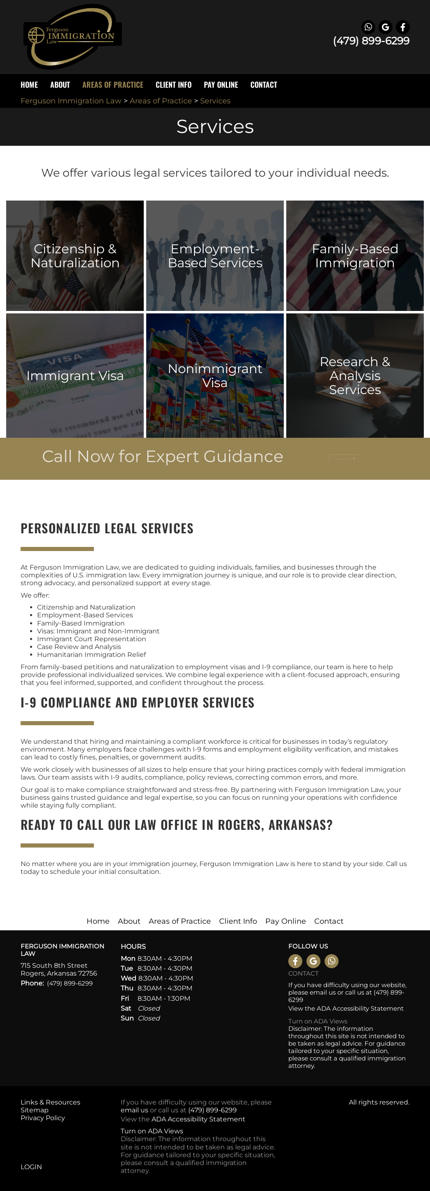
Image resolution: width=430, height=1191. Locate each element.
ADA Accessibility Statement (360, 1008)
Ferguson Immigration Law (71, 100)
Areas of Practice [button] (112, 84)
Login (31, 1167)
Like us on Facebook (403, 27)
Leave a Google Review (386, 27)
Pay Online (221, 84)
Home (29, 84)
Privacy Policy (43, 1118)
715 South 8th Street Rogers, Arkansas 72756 (59, 969)
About (129, 921)
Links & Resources (50, 1102)
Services (215, 100)
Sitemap (35, 1110)
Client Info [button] (174, 84)
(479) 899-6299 (371, 41)
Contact (263, 84)
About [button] (60, 84)
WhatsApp (368, 27)
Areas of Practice (162, 100)
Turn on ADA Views (317, 1021)
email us (323, 992)
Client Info (238, 921)
